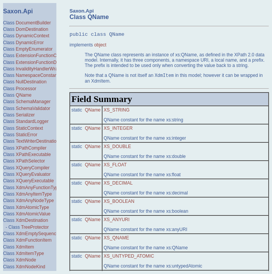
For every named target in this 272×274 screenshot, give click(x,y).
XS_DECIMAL (118, 183)
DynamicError (29, 42)
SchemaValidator (33, 108)
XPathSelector (30, 161)
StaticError (26, 134)
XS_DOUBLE (117, 147)
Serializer (25, 115)
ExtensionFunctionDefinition (44, 62)
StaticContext (29, 128)
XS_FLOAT (115, 165)
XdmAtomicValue (33, 214)
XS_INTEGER (118, 129)
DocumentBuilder (33, 22)
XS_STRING (117, 110)
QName (23, 95)
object (100, 45)
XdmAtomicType (32, 207)
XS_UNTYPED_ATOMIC (129, 257)
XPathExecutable (33, 154)
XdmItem (25, 247)
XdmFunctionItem (33, 240)
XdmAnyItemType (34, 194)
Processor (26, 88)
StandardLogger (32, 121)
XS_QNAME (116, 238)
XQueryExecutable (35, 180)
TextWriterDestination (37, 141)
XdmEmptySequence (37, 233)
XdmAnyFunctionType (38, 187)
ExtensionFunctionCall (38, 55)
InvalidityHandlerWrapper (41, 69)
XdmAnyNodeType (35, 200)
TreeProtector (35, 227)
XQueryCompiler (33, 167)
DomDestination (32, 29)
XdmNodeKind (30, 266)
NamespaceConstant (37, 75)
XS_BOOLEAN (119, 202)
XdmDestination (32, 220)
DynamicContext (32, 35)
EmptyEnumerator (34, 49)
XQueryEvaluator (33, 174)
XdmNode (26, 260)
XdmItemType (30, 253)
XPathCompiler (31, 148)
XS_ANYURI (117, 220)
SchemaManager (33, 101)
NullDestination (31, 81)
